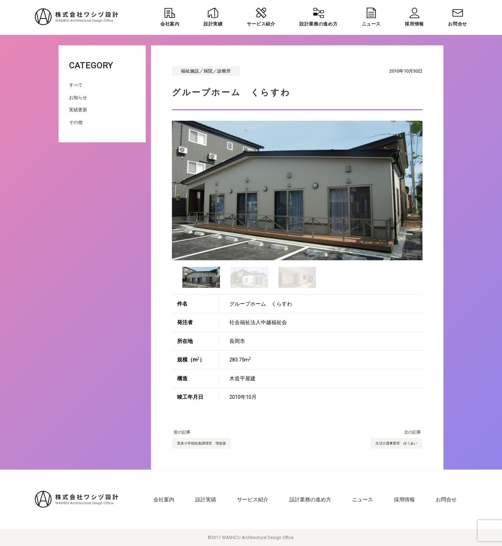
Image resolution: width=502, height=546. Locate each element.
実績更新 (78, 109)
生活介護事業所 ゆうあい (396, 443)
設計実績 (205, 499)
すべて (76, 85)
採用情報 (404, 499)
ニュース (362, 499)
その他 (76, 122)
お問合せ (446, 499)
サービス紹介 (252, 499)
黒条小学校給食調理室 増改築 (201, 443)
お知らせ (78, 97)
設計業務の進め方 (310, 499)
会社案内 (163, 499)
